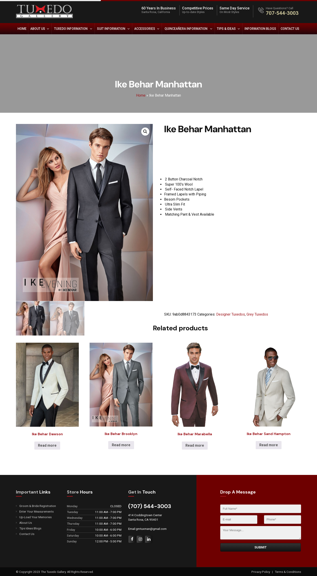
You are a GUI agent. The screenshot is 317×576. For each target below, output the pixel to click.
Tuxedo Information (71, 28)
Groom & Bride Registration (37, 505)
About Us (37, 28)
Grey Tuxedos (257, 314)
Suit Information (111, 28)
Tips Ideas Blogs (30, 528)
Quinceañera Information (186, 28)
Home (22, 28)
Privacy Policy (261, 571)
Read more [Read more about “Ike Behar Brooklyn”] (121, 445)
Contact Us (290, 28)
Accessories (144, 28)
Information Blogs (260, 28)
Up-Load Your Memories (35, 517)
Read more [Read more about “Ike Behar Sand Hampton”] (268, 445)
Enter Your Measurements (36, 511)
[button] (145, 132)
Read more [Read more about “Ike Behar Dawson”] (47, 445)
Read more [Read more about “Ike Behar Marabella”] (194, 445)
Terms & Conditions (288, 571)
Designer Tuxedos (230, 314)
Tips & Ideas (226, 28)
